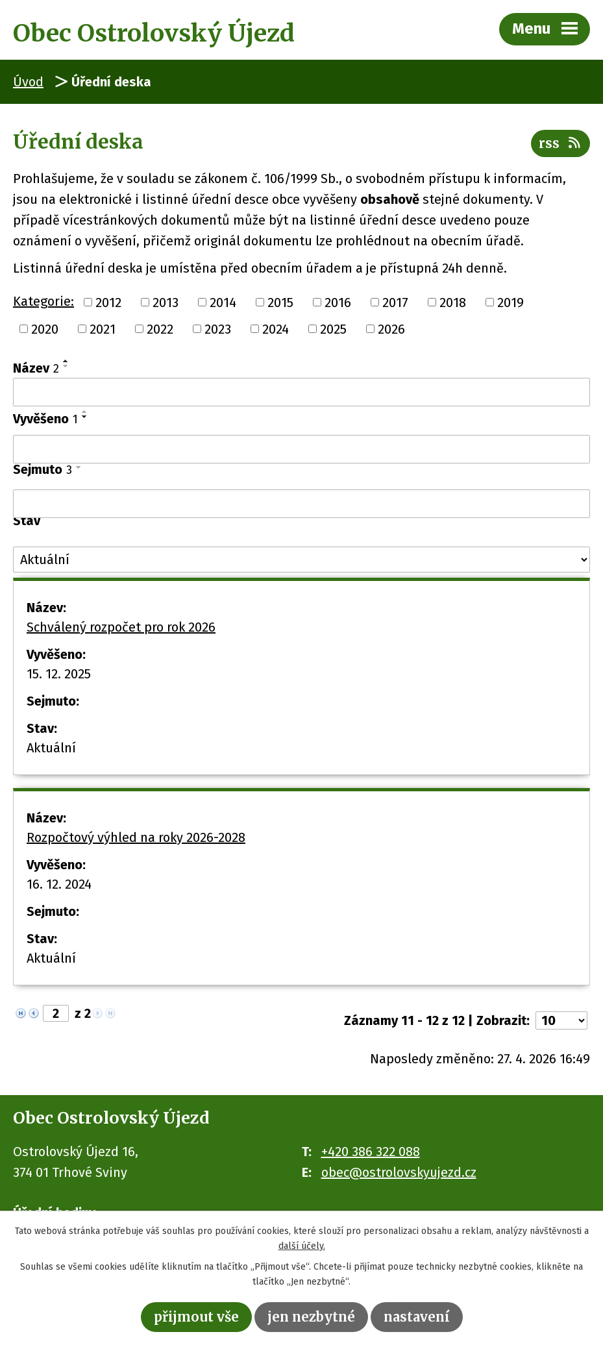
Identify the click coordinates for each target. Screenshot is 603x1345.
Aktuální (51, 748)
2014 (223, 302)
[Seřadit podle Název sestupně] (66, 366)
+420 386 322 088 (370, 1151)
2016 (338, 302)
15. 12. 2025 (59, 674)
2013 (165, 302)
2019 (510, 302)
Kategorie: (43, 301)
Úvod (28, 82)
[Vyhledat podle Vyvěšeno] (301, 449)
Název (36, 368)
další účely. (301, 1246)
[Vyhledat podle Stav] (301, 560)
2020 (44, 329)
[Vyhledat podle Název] (301, 392)
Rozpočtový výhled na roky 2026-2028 (136, 837)
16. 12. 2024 (59, 884)
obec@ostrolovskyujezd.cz (398, 1172)
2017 (395, 302)
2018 (452, 302)
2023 (217, 329)
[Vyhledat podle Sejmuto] (301, 503)
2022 (160, 329)
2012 (108, 302)
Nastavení (417, 1317)
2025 (333, 329)
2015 (280, 302)
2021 (103, 329)
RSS (560, 143)
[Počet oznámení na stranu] (561, 1020)
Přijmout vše (196, 1317)
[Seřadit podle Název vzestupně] (66, 361)
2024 (275, 329)
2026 (391, 329)
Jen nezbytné (311, 1317)
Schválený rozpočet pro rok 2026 (121, 627)
